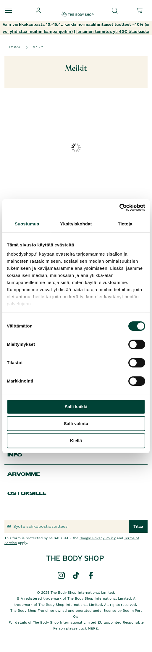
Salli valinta (76, 423)
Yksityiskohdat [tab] (76, 223)
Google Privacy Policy (98, 538)
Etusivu (15, 47)
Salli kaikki (76, 406)
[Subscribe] (138, 526)
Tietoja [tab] (125, 223)
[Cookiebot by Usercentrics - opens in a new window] (119, 207)
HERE (93, 628)
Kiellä (76, 440)
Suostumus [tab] (27, 223)
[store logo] (77, 8)
